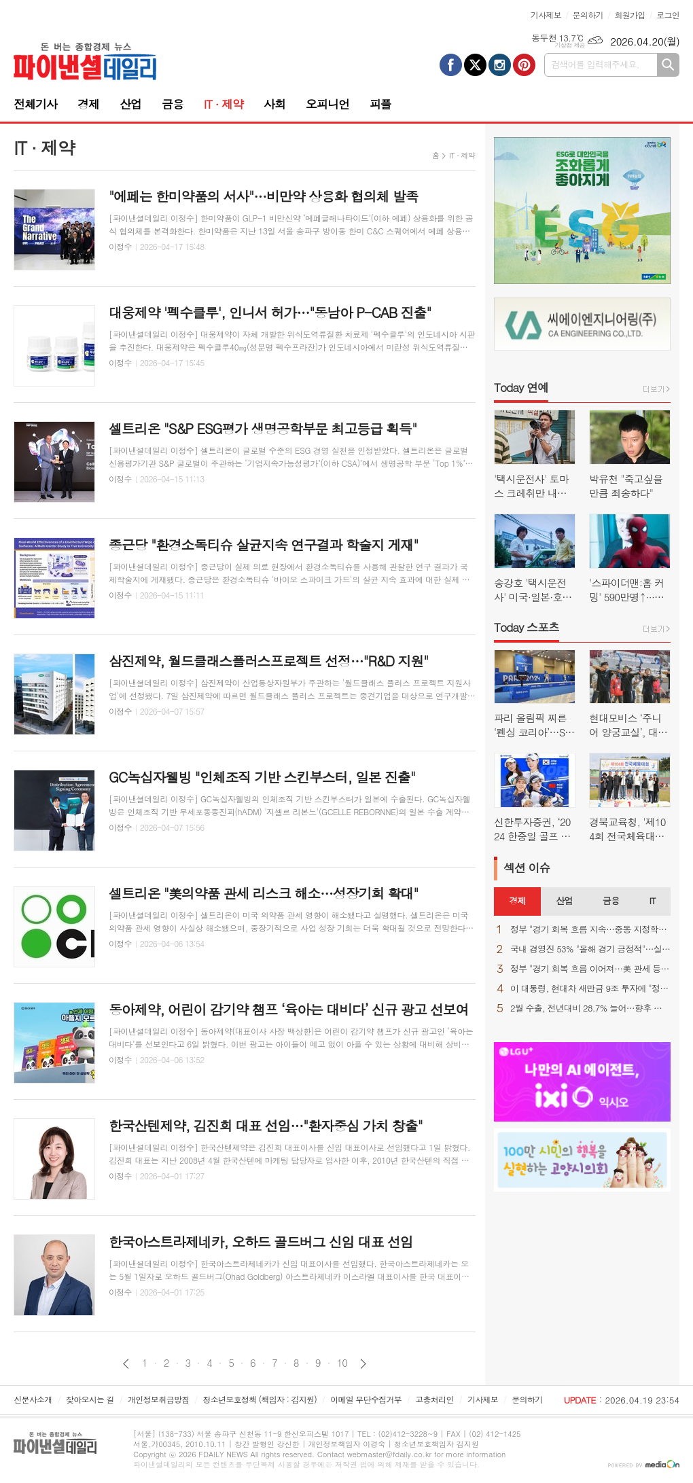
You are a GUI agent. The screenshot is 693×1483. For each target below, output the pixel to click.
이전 (126, 1364)
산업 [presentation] (564, 900)
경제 (88, 104)
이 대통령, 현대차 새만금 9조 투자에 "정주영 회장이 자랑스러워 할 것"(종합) (590, 989)
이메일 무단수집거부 (366, 1399)
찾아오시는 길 (90, 1399)
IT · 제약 (223, 104)
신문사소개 (33, 1399)
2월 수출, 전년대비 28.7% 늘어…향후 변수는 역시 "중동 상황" (590, 1008)
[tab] (517, 901)
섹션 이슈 (526, 867)
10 (342, 1363)
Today (521, 387)
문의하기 (588, 14)
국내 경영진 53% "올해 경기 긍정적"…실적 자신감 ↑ (590, 949)
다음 (363, 1364)
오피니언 (327, 104)
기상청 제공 (569, 45)
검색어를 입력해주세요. (595, 64)
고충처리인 (434, 1399)
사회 (274, 104)
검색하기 (668, 65)
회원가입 (629, 14)
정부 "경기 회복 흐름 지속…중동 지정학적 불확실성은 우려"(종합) (590, 929)
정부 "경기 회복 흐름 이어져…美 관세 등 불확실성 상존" (590, 969)
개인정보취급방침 (158, 1399)
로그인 (667, 14)
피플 (380, 104)
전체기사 (35, 104)
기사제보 (546, 14)
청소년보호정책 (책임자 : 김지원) (260, 1399)
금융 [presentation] (611, 900)
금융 (172, 104)
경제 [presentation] (517, 900)
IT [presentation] (652, 900)
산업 (130, 104)
